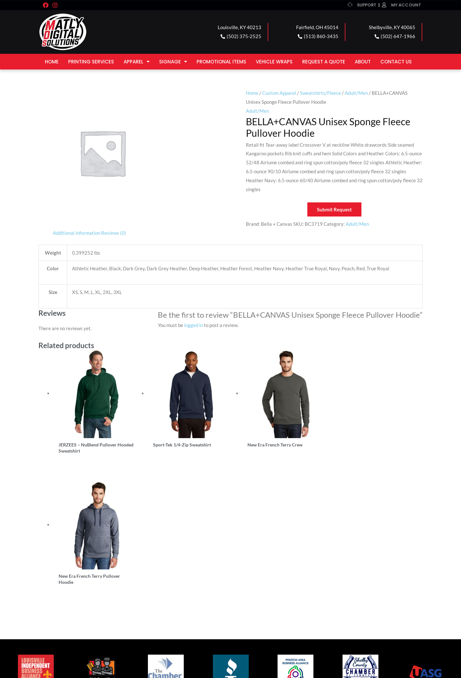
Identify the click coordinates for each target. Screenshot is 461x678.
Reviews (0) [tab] (113, 233)
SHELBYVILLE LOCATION (269, 587)
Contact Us (396, 61)
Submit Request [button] (334, 209)
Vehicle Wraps (274, 61)
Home (52, 61)
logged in (193, 325)
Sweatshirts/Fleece (320, 93)
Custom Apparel (279, 93)
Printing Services (91, 61)
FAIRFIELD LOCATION (169, 587)
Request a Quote (323, 61)
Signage (173, 61)
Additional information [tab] (76, 233)
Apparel (137, 61)
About (363, 61)
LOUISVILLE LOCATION (75, 587)
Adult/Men (356, 93)
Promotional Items (221, 61)
